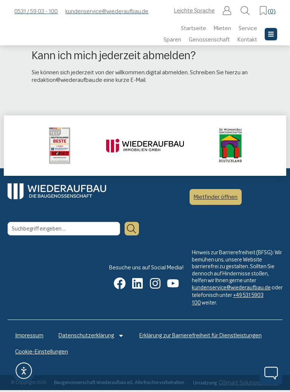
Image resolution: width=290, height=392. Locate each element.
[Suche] (132, 228)
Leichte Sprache (194, 10)
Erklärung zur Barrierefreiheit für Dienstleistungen (200, 336)
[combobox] (64, 228)
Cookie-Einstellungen (41, 353)
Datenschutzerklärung (91, 336)
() (272, 11)
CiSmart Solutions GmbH (249, 385)
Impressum (29, 336)
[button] (227, 12)
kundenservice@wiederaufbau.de (231, 287)
